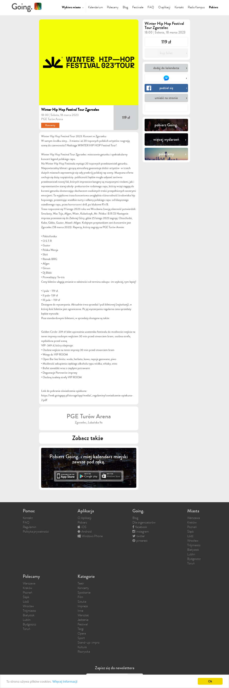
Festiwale (137, 7)
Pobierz (213, 7)
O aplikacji (164, 7)
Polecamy (113, 7)
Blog (125, 7)
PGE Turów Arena (52, 119)
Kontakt (179, 7)
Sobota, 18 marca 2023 (64, 115)
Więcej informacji (64, 682)
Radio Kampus (196, 7)
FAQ (150, 7)
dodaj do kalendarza (166, 68)
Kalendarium (95, 7)
